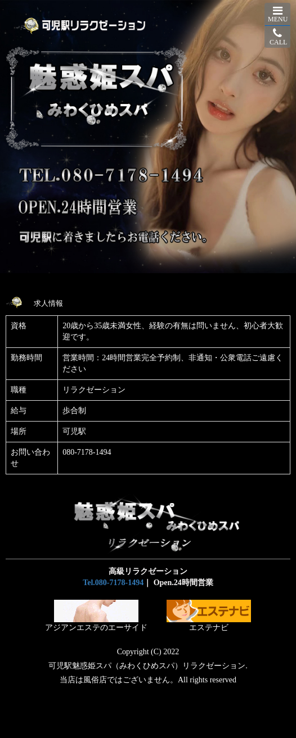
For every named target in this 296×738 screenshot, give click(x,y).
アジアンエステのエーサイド (96, 616)
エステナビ (209, 616)
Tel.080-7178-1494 (113, 582)
